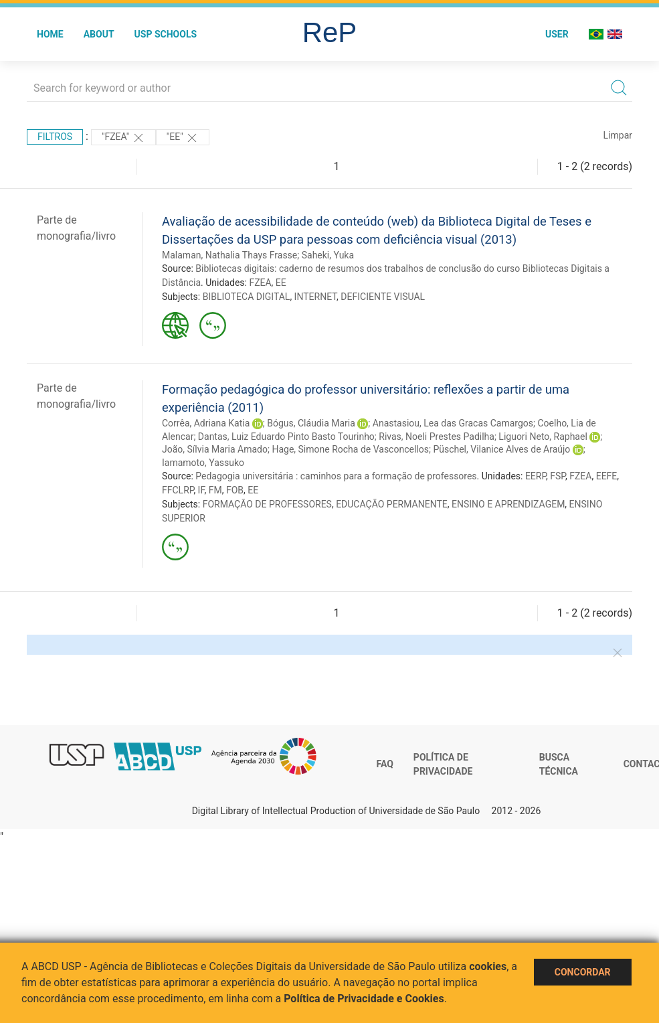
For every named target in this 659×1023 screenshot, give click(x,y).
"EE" (183, 138)
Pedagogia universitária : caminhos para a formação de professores (335, 476)
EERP (535, 476)
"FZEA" (123, 138)
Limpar (617, 135)
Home (50, 34)
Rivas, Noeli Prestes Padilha (436, 436)
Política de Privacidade (443, 764)
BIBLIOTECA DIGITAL (246, 296)
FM (215, 490)
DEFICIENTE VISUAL (383, 296)
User (557, 34)
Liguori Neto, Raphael (542, 436)
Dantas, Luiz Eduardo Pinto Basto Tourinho (286, 436)
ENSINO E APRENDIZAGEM (508, 504)
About (99, 34)
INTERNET (315, 296)
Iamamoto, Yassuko (203, 462)
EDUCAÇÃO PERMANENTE (392, 504)
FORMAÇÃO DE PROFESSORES (267, 504)
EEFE (607, 476)
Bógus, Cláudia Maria (311, 423)
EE (281, 282)
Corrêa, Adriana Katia (206, 423)
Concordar (583, 972)
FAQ (385, 764)
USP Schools (165, 34)
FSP (557, 476)
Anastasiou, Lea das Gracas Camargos (453, 423)
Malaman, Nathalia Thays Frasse (229, 255)
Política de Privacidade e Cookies (364, 998)
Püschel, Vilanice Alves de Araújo (501, 449)
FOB (235, 490)
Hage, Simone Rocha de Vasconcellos (350, 449)
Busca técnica (558, 764)
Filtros (54, 136)
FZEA (260, 282)
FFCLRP (177, 490)
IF (201, 490)
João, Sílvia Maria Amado (215, 449)
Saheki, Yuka (328, 255)
